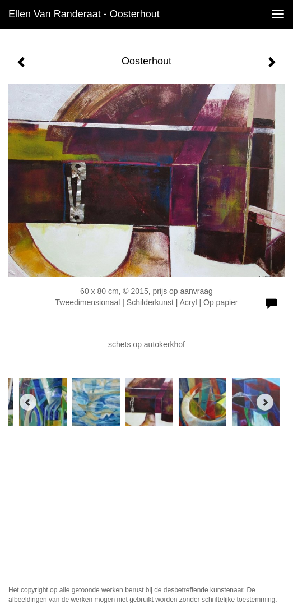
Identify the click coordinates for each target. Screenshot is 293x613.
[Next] (265, 402)
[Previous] (28, 402)
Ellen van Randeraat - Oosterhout (84, 14)
